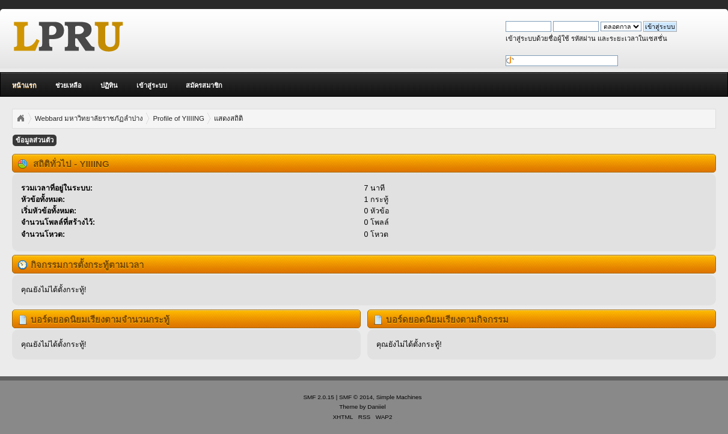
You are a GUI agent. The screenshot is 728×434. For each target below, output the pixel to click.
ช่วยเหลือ (68, 85)
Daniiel (376, 406)
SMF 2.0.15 (318, 397)
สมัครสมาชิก (204, 85)
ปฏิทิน (109, 85)
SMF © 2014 (356, 397)
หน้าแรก (24, 85)
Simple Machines (399, 397)
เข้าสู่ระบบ (151, 85)
